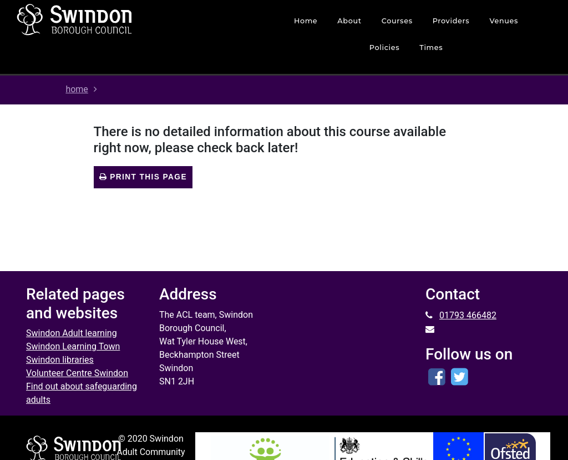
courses (397, 21)
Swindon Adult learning (71, 333)
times (431, 47)
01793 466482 (467, 315)
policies (384, 47)
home (305, 21)
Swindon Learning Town (73, 346)
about (349, 21)
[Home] (114, 19)
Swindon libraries (60, 359)
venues (503, 21)
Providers (451, 21)
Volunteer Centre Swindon (77, 373)
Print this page (143, 177)
